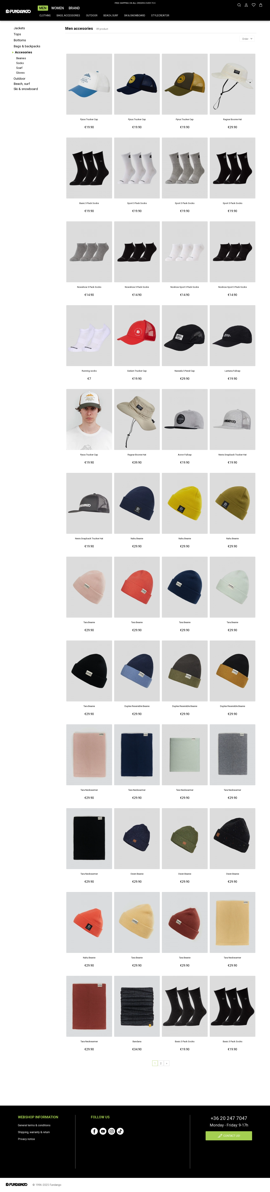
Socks (20, 63)
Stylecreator (160, 15)
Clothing (45, 15)
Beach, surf (110, 15)
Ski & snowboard (134, 15)
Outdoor (91, 15)
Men (42, 8)
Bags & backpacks (27, 46)
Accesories (23, 52)
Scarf (19, 68)
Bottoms (20, 40)
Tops (17, 34)
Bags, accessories (68, 15)
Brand (74, 8)
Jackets (19, 28)
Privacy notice (26, 1139)
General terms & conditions (34, 1125)
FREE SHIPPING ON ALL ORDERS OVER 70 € (135, 3)
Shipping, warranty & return (34, 1132)
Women (57, 8)
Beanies (21, 58)
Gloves (20, 72)
